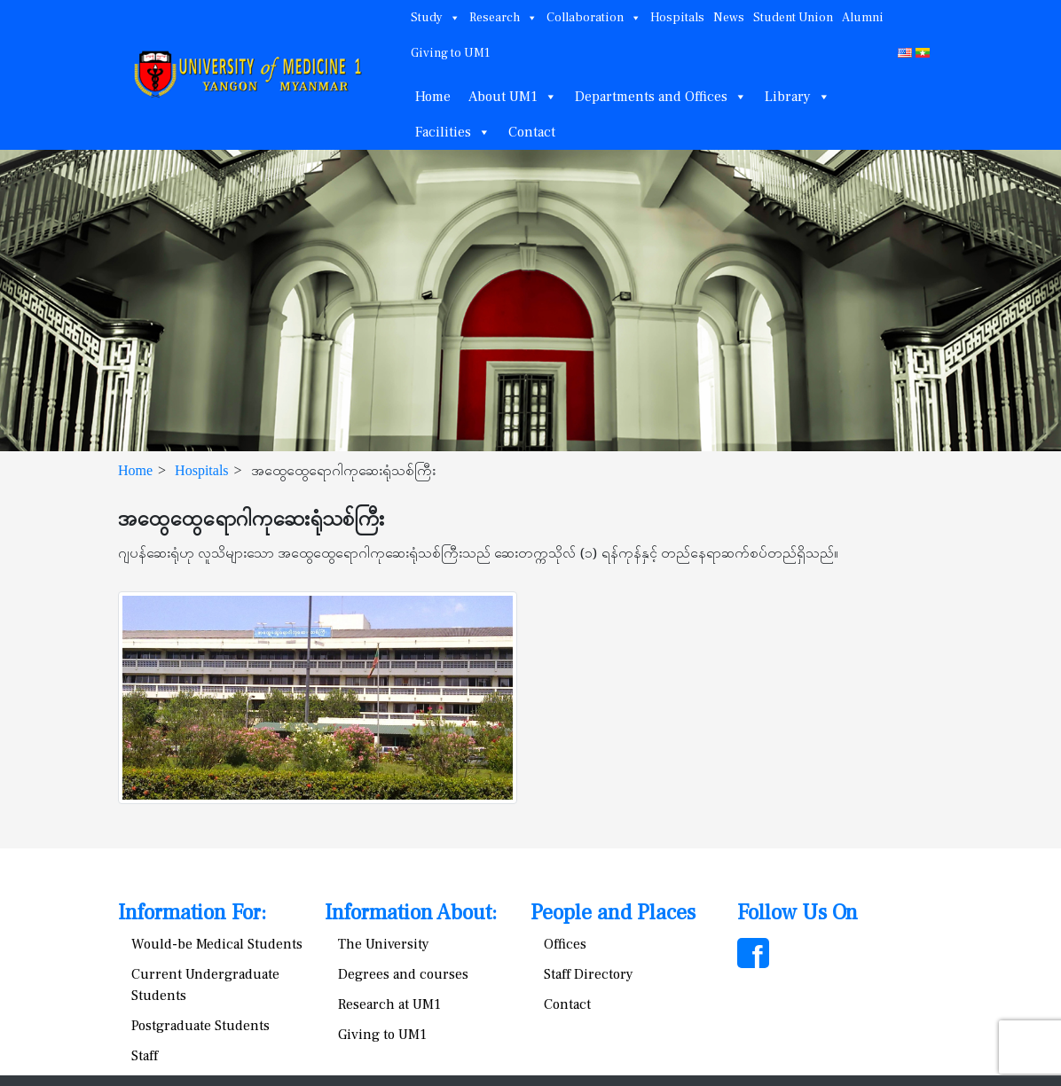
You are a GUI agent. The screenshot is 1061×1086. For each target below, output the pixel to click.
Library (797, 96)
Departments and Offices (661, 96)
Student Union (793, 18)
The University (383, 944)
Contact (531, 132)
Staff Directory (588, 974)
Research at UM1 (389, 1004)
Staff (144, 1056)
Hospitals (677, 18)
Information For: (192, 912)
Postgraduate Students (200, 1026)
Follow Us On (797, 912)
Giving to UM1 (450, 53)
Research (503, 17)
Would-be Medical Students (217, 944)
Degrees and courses (403, 974)
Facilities (453, 132)
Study (435, 17)
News (728, 18)
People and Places (613, 912)
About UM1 (512, 96)
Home (433, 96)
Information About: (411, 912)
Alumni (863, 18)
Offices (565, 944)
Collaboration (593, 17)
